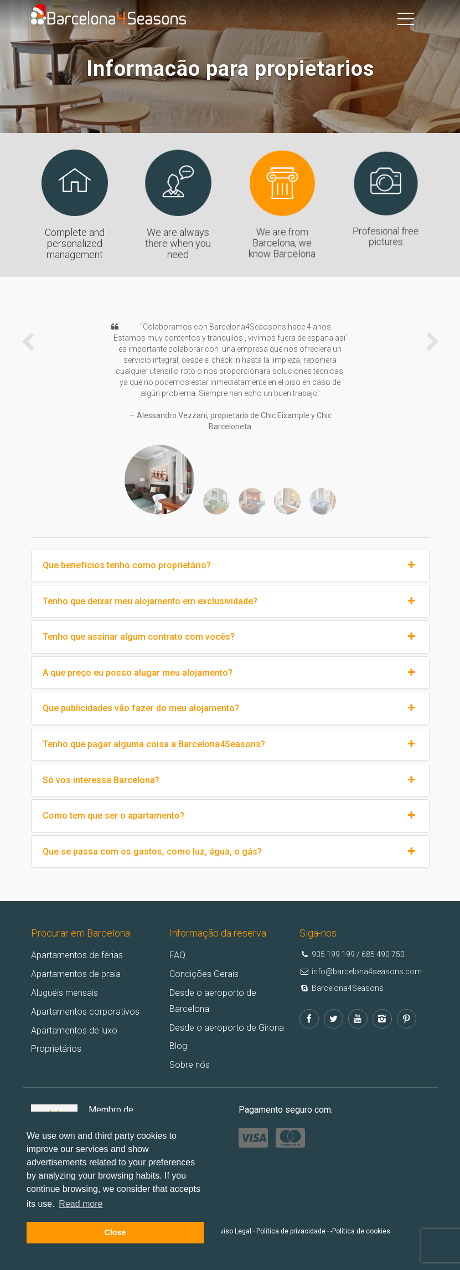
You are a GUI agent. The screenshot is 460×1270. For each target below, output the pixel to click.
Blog (178, 1046)
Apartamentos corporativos (85, 1011)
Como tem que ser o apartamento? (230, 816)
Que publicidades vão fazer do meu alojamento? (230, 708)
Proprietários (56, 1048)
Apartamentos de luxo (74, 1030)
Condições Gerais (204, 974)
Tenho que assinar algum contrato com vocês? (230, 637)
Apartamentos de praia (76, 974)
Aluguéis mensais (64, 993)
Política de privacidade (290, 1231)
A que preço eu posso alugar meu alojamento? (230, 673)
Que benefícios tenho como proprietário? (230, 565)
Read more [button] (80, 1204)
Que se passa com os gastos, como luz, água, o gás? (230, 852)
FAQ (177, 955)
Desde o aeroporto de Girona (226, 1027)
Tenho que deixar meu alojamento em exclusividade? (230, 601)
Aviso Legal (233, 1231)
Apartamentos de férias (77, 955)
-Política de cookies (360, 1231)
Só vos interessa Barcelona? (230, 780)
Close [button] (115, 1232)
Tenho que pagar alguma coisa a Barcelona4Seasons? (230, 744)
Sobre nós (189, 1065)
